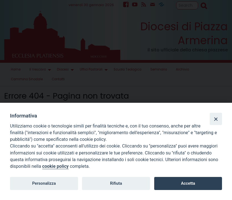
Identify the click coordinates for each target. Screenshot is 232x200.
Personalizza (44, 183)
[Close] (216, 119)
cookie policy (55, 166)
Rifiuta (116, 183)
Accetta (188, 183)
